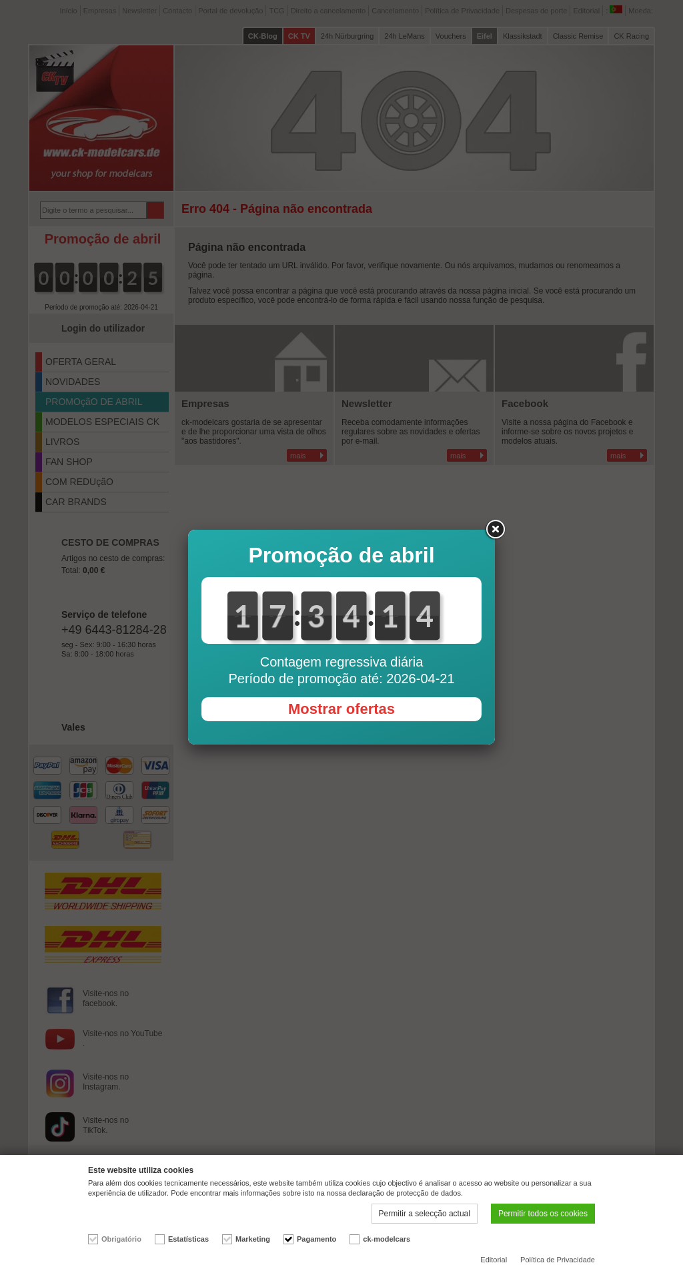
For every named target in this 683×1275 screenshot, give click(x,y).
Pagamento (316, 1239)
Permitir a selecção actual (424, 1213)
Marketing (252, 1239)
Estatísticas (188, 1239)
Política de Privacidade (557, 1260)
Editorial (493, 1260)
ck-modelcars (386, 1239)
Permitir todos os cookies (543, 1213)
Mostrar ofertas (341, 709)
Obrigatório (121, 1239)
